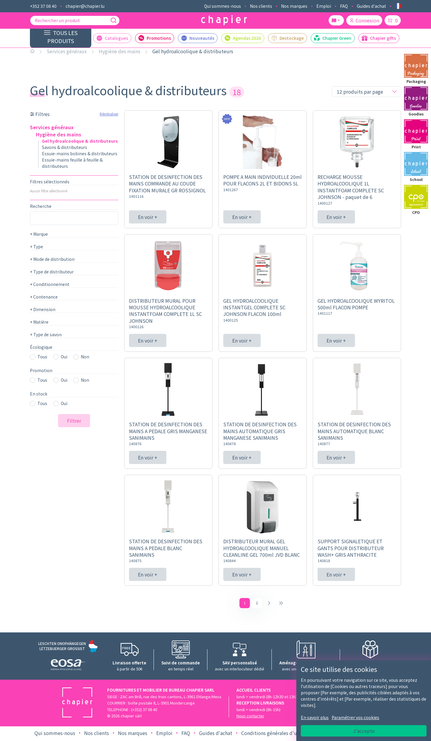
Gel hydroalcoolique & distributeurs (192, 51)
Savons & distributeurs (64, 147)
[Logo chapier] (224, 20)
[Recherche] (113, 20)
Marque (39, 234)
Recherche (40, 206)
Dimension (42, 309)
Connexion (364, 20)
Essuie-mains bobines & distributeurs (79, 153)
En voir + (147, 216)
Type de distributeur (52, 272)
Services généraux (67, 51)
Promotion (41, 370)
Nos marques (294, 6)
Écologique (41, 347)
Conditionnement (49, 284)
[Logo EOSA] (68, 667)
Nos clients (261, 6)
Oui (64, 357)
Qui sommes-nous (222, 6)
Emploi (323, 6)
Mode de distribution (52, 259)
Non (85, 357)
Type (36, 246)
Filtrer (74, 420)
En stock (38, 394)
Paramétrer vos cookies (355, 717)
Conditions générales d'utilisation (279, 734)
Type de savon (46, 334)
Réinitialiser (109, 113)
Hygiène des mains (119, 51)
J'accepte (364, 730)
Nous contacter (250, 717)
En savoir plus (315, 717)
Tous (42, 357)
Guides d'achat (371, 6)
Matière (39, 322)
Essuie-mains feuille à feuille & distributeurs (72, 163)
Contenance (44, 297)
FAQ (344, 6)
